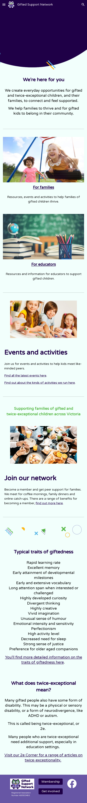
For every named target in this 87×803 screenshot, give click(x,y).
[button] (4, 4)
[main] (43, 80)
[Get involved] (51, 791)
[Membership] (51, 781)
